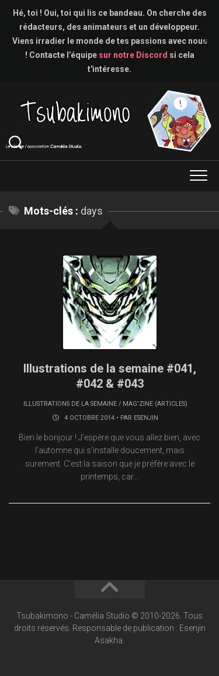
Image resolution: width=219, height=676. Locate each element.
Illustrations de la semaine (70, 404)
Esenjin (146, 418)
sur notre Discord (133, 55)
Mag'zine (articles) (155, 404)
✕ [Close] (206, 41)
